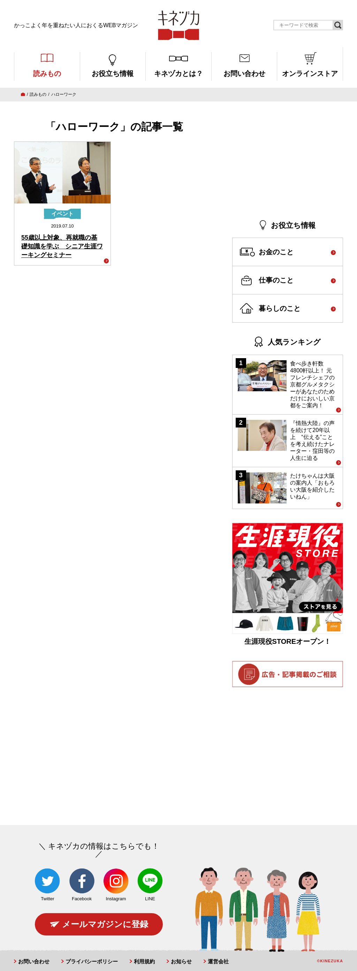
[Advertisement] (287, 162)
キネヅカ (178, 25)
